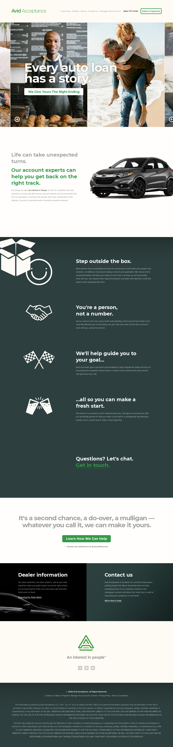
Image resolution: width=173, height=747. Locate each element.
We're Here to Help (113, 600)
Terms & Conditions (120, 695)
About (83, 11)
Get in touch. (93, 465)
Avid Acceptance (28, 11)
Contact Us (93, 11)
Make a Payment (62, 695)
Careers (94, 695)
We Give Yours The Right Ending (54, 92)
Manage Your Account (110, 11)
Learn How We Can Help (86, 539)
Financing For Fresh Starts (30, 597)
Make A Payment (151, 11)
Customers (65, 11)
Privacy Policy (104, 695)
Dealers (75, 11)
